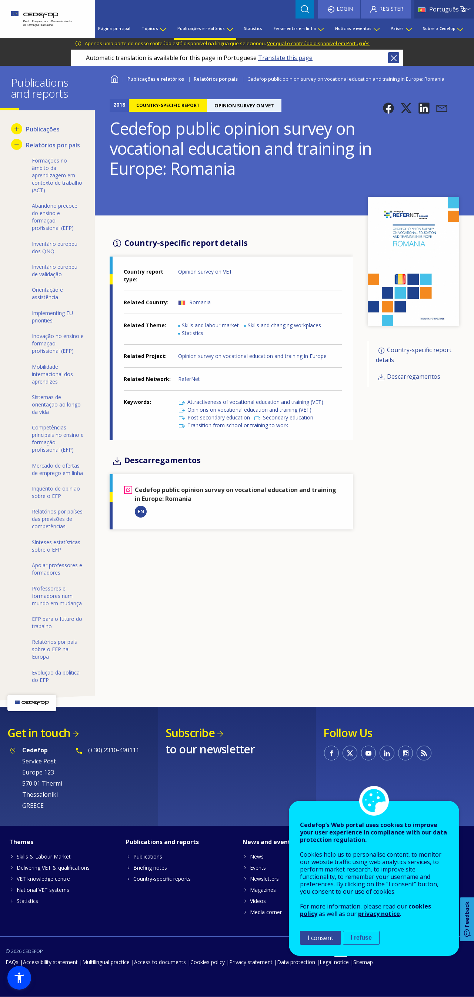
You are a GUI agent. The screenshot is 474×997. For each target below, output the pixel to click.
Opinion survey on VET (205, 271)
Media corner (266, 912)
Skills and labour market (210, 325)
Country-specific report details (413, 355)
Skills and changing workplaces (284, 325)
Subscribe (190, 732)
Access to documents (160, 962)
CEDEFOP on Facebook (331, 753)
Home (114, 78)
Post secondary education (218, 417)
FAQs (12, 962)
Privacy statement (251, 962)
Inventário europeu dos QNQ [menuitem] (54, 247)
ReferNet (189, 378)
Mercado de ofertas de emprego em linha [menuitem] (57, 469)
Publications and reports (162, 842)
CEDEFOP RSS (424, 753)
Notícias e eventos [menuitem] (353, 28)
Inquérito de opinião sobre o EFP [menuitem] (56, 492)
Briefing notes (150, 867)
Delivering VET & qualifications (53, 867)
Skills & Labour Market (44, 856)
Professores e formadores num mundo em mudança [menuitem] (57, 596)
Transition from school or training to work (237, 425)
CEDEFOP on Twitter (350, 753)
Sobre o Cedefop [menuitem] (439, 28)
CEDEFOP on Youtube (368, 753)
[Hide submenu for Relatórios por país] (16, 144)
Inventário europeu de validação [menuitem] (54, 270)
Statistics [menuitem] (253, 28)
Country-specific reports (162, 878)
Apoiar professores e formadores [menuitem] (57, 569)
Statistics (192, 333)
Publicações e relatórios (155, 79)
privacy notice (379, 914)
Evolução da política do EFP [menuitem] (56, 676)
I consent (320, 938)
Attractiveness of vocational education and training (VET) (255, 401)
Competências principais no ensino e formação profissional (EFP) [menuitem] (58, 438)
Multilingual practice (106, 962)
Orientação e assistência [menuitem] (47, 293)
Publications (147, 856)
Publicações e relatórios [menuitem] (201, 28)
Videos (258, 900)
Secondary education (288, 417)
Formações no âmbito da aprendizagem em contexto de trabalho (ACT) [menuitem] (57, 175)
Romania (200, 302)
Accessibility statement (50, 962)
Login (345, 8)
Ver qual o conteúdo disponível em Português (318, 43)
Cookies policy (207, 962)
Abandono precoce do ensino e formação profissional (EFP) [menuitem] (54, 216)
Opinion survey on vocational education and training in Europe (252, 355)
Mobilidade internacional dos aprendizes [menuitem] (52, 374)
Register (391, 8)
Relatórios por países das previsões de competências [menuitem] (57, 519)
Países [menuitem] (397, 28)
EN (141, 511)
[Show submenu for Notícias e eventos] (376, 28)
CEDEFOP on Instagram (405, 753)
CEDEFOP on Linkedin (387, 753)
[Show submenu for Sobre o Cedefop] (460, 28)
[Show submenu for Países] (408, 28)
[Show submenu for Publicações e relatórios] (229, 28)
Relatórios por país (216, 79)
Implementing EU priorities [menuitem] (52, 317)
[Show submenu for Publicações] (16, 128)
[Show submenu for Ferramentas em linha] (320, 28)
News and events (268, 842)
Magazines (263, 889)
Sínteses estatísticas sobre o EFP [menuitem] (56, 546)
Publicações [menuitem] (43, 129)
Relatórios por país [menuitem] (53, 145)
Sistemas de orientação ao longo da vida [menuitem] (56, 404)
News (257, 856)
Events (258, 867)
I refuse (361, 937)
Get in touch (38, 732)
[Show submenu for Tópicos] (162, 28)
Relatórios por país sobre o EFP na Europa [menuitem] (54, 649)
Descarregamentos (413, 377)
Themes (21, 842)
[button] (388, 108)
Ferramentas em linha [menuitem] (295, 28)
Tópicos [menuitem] (150, 28)
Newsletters (264, 878)
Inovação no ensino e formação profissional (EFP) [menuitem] (58, 343)
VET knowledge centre (43, 878)
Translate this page (285, 58)
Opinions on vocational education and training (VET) (249, 409)
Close (393, 57)
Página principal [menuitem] (114, 28)
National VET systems (43, 889)
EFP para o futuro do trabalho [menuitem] (57, 622)
